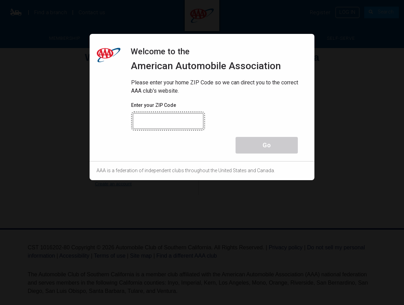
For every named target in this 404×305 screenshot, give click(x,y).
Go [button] (267, 145)
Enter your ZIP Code (153, 105)
